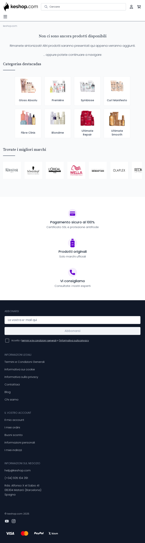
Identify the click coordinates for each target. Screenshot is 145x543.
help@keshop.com (18, 470)
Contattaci (12, 384)
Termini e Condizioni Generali (25, 362)
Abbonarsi (72, 331)
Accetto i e (50, 340)
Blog (8, 392)
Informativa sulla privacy (21, 377)
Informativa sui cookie (20, 369)
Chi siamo (12, 399)
